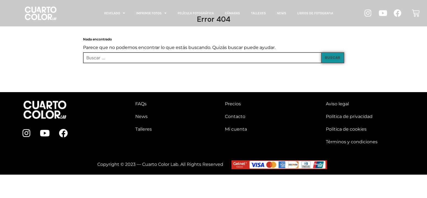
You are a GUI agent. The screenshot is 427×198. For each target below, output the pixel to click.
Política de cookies (346, 129)
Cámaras (232, 13)
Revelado (114, 13)
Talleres (258, 13)
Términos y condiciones (352, 141)
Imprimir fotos (151, 13)
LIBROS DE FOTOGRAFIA (315, 13)
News (281, 13)
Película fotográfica (196, 13)
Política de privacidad (349, 116)
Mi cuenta (236, 129)
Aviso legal (337, 103)
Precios (233, 103)
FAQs (141, 103)
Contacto (235, 116)
